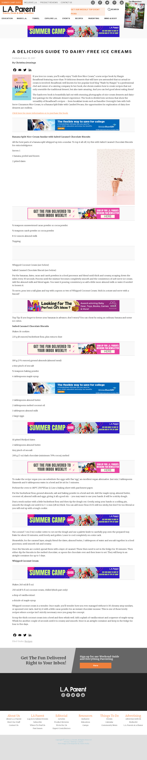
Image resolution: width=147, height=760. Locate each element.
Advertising (133, 716)
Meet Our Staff (13, 722)
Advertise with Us (133, 719)
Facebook (100, 3)
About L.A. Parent (13, 719)
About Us (14, 716)
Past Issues (37, 728)
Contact (80, 742)
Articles (61, 719)
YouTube (122, 3)
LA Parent (37, 716)
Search (115, 9)
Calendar (109, 722)
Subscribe (37, 722)
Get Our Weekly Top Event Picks (85, 11)
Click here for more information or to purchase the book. (40, 113)
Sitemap (73, 742)
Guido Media (84, 743)
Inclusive (85, 719)
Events (109, 719)
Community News (109, 725)
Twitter (107, 3)
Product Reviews (61, 722)
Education (85, 722)
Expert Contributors (61, 728)
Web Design (62, 743)
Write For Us (61, 725)
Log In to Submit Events (37, 719)
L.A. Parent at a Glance (133, 725)
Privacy (66, 742)
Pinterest (114, 3)
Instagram (93, 3)
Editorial (61, 716)
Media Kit (133, 722)
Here (95, 665)
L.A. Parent (20, 9)
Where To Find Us (37, 725)
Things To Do (109, 716)
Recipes (28, 641)
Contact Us (13, 725)
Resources (85, 716)
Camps (85, 725)
